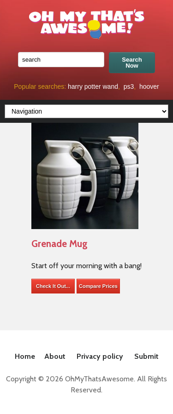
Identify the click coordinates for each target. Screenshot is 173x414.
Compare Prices (98, 286)
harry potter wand (93, 86)
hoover (149, 86)
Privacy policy (100, 356)
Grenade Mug (59, 243)
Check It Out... (53, 286)
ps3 (129, 86)
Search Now (132, 62)
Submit (146, 356)
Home (25, 356)
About (55, 356)
